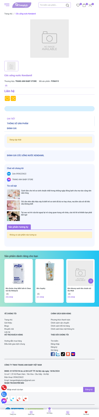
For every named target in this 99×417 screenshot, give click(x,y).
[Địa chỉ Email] (49, 374)
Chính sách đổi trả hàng (60, 311)
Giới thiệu (8, 308)
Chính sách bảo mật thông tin (62, 314)
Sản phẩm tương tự (18, 212)
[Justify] (67, 5)
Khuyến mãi (9, 314)
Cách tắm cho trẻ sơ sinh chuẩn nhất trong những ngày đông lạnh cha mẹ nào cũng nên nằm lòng (56, 192)
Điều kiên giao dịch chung (14, 329)
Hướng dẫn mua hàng (13, 326)
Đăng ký (54, 332)
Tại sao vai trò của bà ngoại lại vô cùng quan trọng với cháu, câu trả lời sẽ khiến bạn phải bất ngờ (56, 204)
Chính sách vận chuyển (60, 308)
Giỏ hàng (54, 335)
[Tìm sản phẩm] (55, 5)
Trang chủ (8, 305)
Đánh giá (11, 128)
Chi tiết (11, 119)
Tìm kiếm (54, 326)
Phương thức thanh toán (60, 305)
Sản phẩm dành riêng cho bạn (21, 241)
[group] (49, 38)
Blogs (6, 311)
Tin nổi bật (12, 186)
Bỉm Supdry (41, 273)
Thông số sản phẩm (17, 123)
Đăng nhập (55, 329)
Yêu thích (86, 414)
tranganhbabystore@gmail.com (22, 365)
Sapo (9, 403)
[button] (90, 266)
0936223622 (18, 362)
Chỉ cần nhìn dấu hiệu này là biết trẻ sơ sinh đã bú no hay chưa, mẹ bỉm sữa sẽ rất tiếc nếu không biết (55, 198)
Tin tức (68, 414)
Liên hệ (7, 317)
